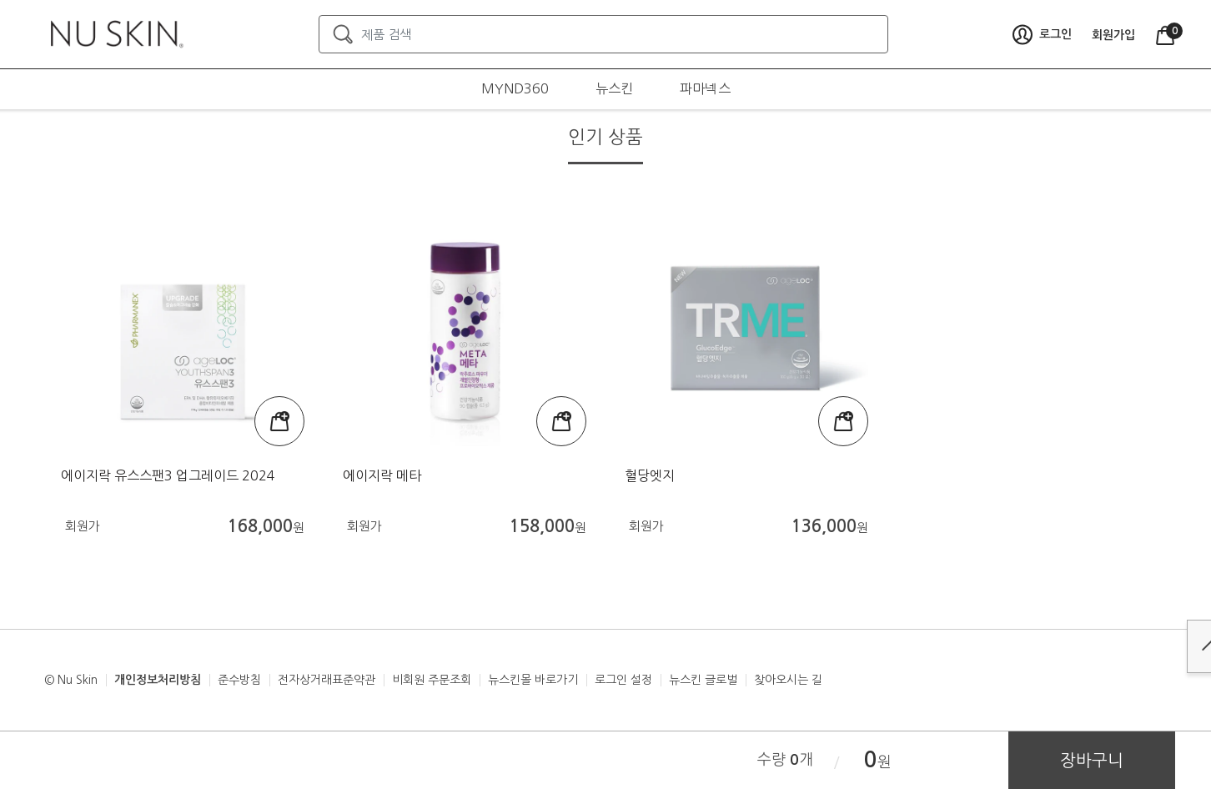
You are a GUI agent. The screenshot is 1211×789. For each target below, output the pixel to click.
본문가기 (0, 0)
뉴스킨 (614, 88)
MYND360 (515, 88)
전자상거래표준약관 (326, 680)
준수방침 (239, 680)
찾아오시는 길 (788, 680)
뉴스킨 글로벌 (703, 680)
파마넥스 (705, 88)
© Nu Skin (71, 680)
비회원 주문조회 (431, 680)
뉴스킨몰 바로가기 (533, 680)
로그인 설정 (623, 680)
